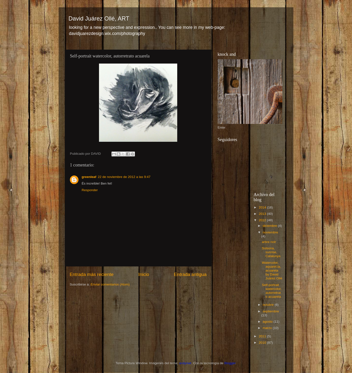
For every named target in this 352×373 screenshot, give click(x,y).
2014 (263, 207)
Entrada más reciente (92, 274)
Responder (90, 190)
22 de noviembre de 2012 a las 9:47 (124, 177)
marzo (268, 328)
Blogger (230, 363)
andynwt (185, 363)
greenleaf (89, 177)
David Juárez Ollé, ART (98, 18)
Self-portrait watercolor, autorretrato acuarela (271, 291)
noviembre (270, 232)
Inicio (143, 274)
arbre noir (269, 242)
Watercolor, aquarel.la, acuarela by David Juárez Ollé (272, 270)
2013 (263, 214)
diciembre (270, 226)
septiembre (271, 311)
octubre (269, 305)
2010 (263, 342)
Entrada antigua (190, 274)
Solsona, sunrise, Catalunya (271, 252)
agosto (268, 321)
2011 (263, 336)
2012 (263, 220)
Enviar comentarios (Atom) (110, 284)
